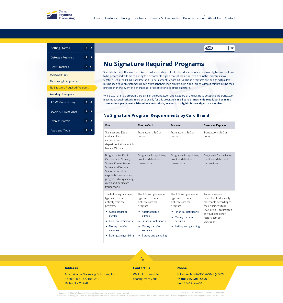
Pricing (125, 18)
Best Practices (60, 67)
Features (111, 18)
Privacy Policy (197, 292)
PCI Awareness (59, 74)
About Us (214, 18)
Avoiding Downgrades (63, 94)
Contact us (141, 268)
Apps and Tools (61, 130)
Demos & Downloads (164, 18)
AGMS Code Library (63, 102)
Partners (140, 18)
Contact (230, 18)
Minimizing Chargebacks (64, 81)
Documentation (193, 18)
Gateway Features (62, 57)
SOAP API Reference (64, 111)
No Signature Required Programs (69, 87)
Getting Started (60, 48)
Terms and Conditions (215, 292)
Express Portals (60, 121)
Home (97, 18)
